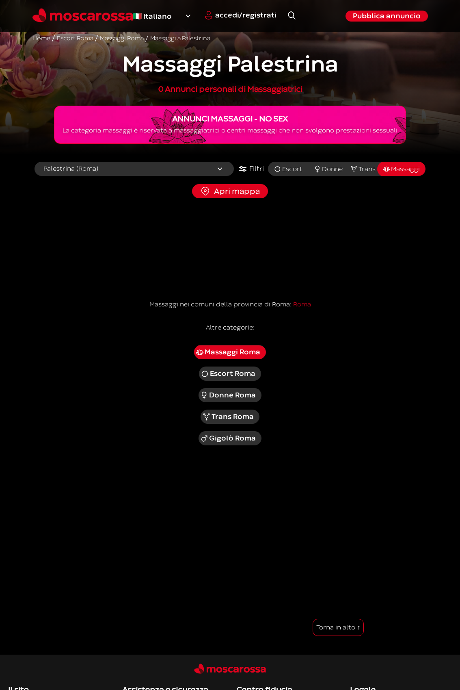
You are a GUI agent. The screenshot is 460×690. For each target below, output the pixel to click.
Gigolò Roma (228, 438)
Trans (363, 169)
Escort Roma (228, 374)
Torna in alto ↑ (338, 627)
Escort (288, 169)
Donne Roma (228, 395)
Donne (328, 169)
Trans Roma (228, 417)
